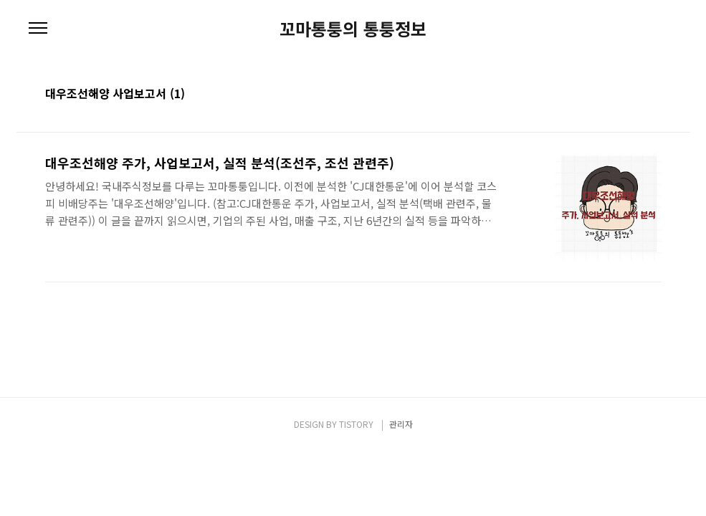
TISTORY (356, 424)
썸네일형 (632, 94)
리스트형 (653, 94)
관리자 (401, 424)
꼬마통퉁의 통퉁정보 (353, 28)
